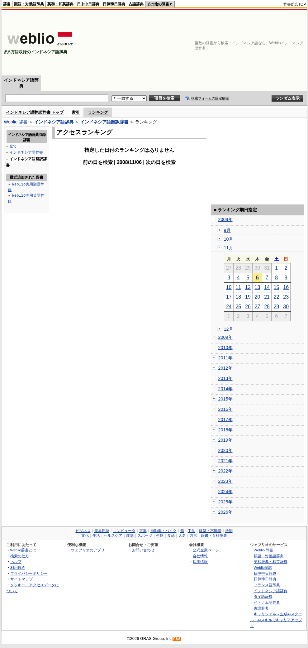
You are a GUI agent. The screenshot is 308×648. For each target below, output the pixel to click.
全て (13, 146)
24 (229, 306)
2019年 (225, 440)
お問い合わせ (143, 550)
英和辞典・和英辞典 (270, 561)
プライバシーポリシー (29, 573)
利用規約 (17, 567)
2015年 (225, 398)
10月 (228, 239)
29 (276, 306)
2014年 (225, 388)
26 (248, 306)
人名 (182, 535)
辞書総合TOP (294, 4)
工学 (191, 531)
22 (276, 297)
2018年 (225, 429)
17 (229, 297)
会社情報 (200, 556)
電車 (143, 531)
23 (286, 297)
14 (267, 287)
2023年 (225, 481)
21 (267, 297)
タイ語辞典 (263, 596)
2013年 (225, 378)
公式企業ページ (206, 550)
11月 (228, 247)
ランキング (98, 112)
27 (257, 306)
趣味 (130, 535)
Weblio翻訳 (263, 567)
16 (286, 287)
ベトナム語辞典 (267, 602)
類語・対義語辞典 (29, 4)
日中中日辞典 (88, 4)
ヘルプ (15, 561)
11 (238, 287)
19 (248, 297)
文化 (85, 535)
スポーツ (144, 535)
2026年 (225, 512)
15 (276, 287)
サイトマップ (21, 579)
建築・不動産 (210, 531)
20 (257, 297)
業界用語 (101, 531)
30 (286, 306)
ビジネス (83, 531)
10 (229, 287)
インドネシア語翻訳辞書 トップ (35, 112)
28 (267, 306)
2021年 (225, 460)
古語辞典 (136, 4)
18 (238, 297)
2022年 (225, 470)
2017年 (225, 419)
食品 (171, 535)
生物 (159, 535)
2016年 (225, 409)
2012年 (225, 368)
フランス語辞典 (267, 585)
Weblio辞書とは (23, 550)
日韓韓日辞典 (114, 4)
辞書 (7, 4)
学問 (229, 531)
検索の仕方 (19, 556)
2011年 (225, 357)
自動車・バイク (163, 531)
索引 (76, 112)
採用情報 (200, 561)
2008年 (225, 219)
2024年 (225, 491)
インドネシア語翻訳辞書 (104, 121)
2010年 (225, 347)
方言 (193, 535)
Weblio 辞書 (16, 121)
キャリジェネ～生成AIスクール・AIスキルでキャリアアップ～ (276, 619)
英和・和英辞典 (60, 4)
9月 (227, 230)
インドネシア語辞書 (26, 152)
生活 (96, 535)
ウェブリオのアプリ (88, 550)
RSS (177, 639)
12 (248, 287)
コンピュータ (124, 531)
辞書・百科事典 (214, 535)
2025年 (225, 501)
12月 (228, 329)
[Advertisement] (273, 43)
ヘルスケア (113, 535)
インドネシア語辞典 (53, 121)
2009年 (225, 337)
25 (238, 306)
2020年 (225, 450)
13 (257, 287)
